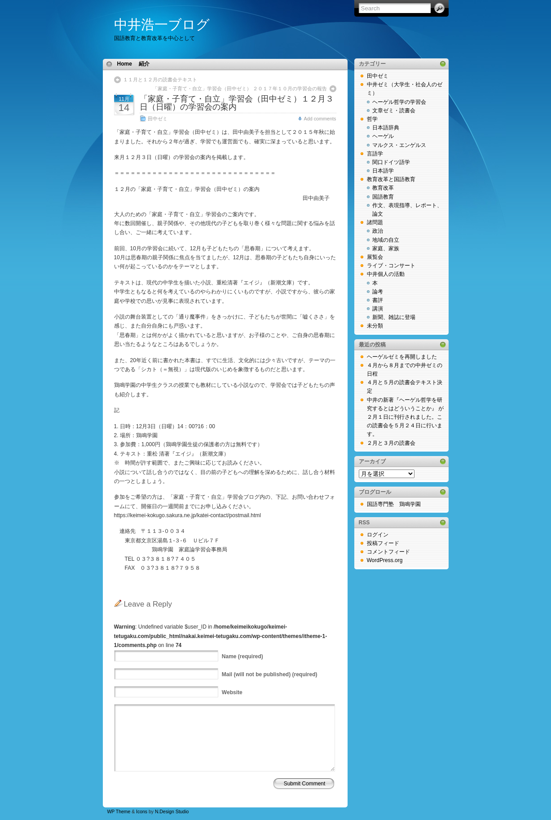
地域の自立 (385, 240)
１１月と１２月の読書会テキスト (160, 79)
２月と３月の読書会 (391, 443)
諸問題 (375, 222)
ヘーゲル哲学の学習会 (399, 102)
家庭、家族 (385, 248)
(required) (242, 656)
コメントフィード (388, 552)
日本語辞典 (385, 127)
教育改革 (383, 188)
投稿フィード (383, 543)
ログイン (377, 535)
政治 (377, 231)
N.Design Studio (172, 811)
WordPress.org (385, 560)
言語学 (375, 154)
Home (124, 64)
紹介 (144, 64)
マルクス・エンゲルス (399, 145)
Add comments (320, 118)
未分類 (375, 326)
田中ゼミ (158, 118)
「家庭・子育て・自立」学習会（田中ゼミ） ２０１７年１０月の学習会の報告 (240, 88)
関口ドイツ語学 (391, 162)
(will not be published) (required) (269, 674)
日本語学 (383, 171)
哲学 (372, 119)
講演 (377, 309)
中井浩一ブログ (162, 24)
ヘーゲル (383, 136)
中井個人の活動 (386, 274)
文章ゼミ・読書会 (393, 110)
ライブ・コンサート (391, 265)
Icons (141, 811)
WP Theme (119, 811)
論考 (377, 291)
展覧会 (375, 257)
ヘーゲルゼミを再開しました (402, 357)
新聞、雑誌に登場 (393, 317)
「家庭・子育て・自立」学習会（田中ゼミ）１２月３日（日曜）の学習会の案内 (237, 102)
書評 (377, 300)
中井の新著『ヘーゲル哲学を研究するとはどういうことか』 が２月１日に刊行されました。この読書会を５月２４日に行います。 (405, 417)
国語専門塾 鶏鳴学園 (394, 504)
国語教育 (383, 197)
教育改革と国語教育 (391, 179)
